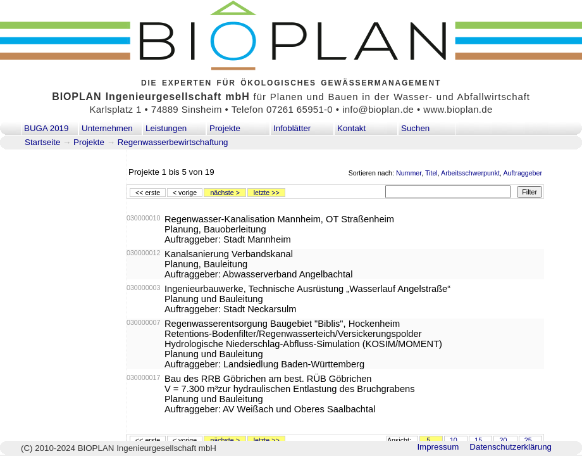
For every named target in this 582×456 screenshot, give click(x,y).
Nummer (408, 173)
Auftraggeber (522, 173)
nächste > (225, 192)
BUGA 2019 (46, 128)
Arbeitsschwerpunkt (470, 173)
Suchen (415, 128)
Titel (431, 173)
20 (503, 440)
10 (453, 440)
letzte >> (267, 192)
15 (478, 440)
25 (528, 440)
